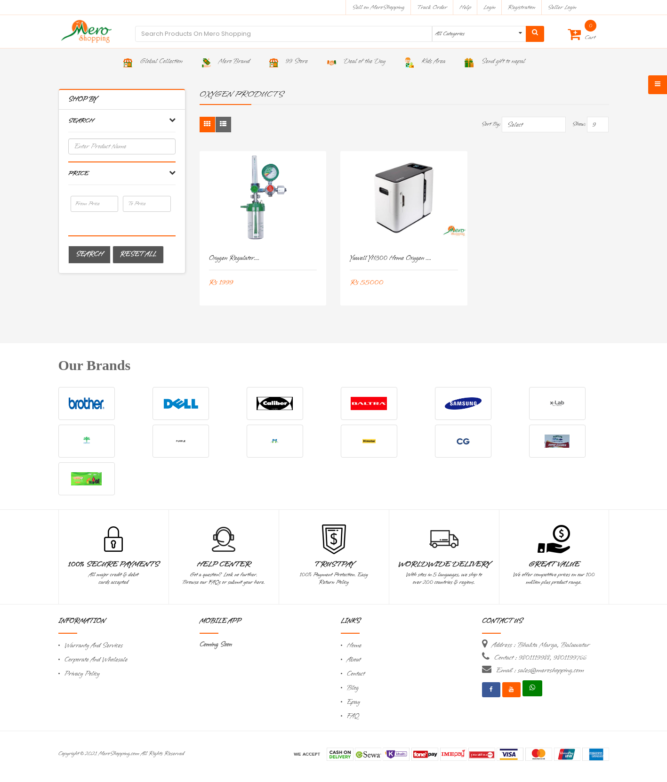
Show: (579, 124)
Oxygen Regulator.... (234, 258)
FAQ (353, 716)
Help (465, 7)
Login (489, 7)
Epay (353, 702)
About (354, 659)
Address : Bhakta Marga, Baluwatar (541, 645)
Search (89, 254)
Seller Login (561, 7)
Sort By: (491, 124)
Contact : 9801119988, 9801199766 (540, 657)
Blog (353, 688)
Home (354, 645)
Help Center (224, 564)
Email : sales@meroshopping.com (540, 670)
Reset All (138, 254)
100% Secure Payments (113, 564)
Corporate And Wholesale (96, 659)
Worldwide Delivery (444, 564)
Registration (522, 7)
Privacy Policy (82, 673)
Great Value (553, 564)
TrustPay (334, 564)
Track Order (432, 7)
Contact (356, 673)
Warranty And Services (93, 645)
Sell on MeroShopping (378, 7)
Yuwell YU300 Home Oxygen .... (390, 258)
